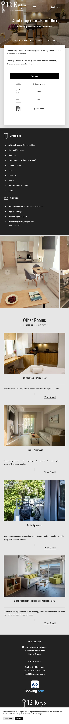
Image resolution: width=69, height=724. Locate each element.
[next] (61, 272)
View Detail (50, 397)
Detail (17, 40)
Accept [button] (18, 718)
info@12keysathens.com (34, 674)
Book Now (34, 76)
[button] (34, 7)
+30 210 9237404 (36, 670)
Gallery (51, 40)
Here (42, 667)
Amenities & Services (33, 40)
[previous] (7, 272)
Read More (8, 718)
